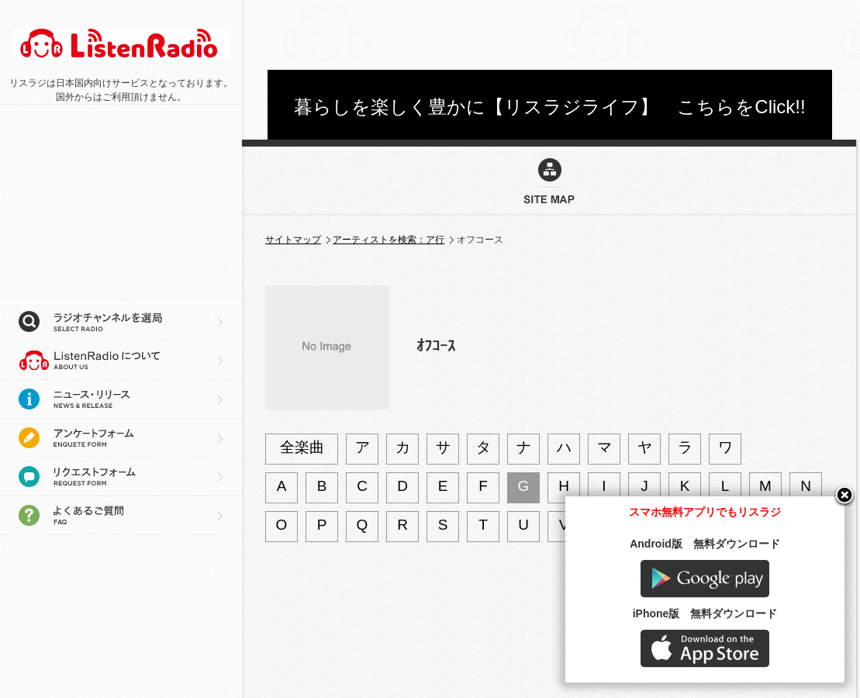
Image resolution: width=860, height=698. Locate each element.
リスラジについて (121, 360)
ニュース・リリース (121, 399)
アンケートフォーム (121, 438)
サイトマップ (293, 239)
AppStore (705, 649)
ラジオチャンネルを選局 (121, 321)
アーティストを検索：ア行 (388, 239)
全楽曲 (302, 447)
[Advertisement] (550, 35)
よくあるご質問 (121, 515)
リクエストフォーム (121, 477)
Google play (705, 579)
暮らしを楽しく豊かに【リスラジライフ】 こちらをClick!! (549, 106)
